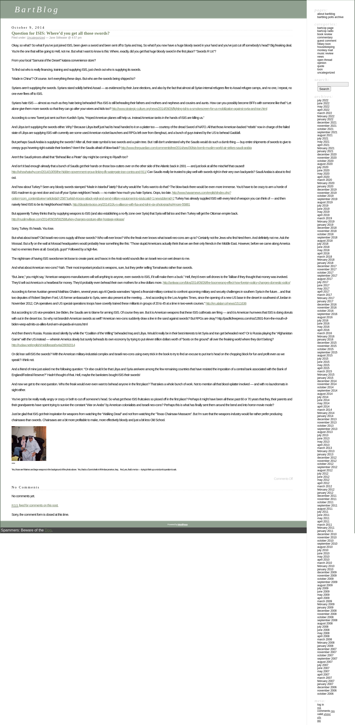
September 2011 (327, 505)
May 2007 (323, 671)
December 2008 (326, 610)
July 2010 (322, 550)
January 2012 (325, 492)
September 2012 (327, 467)
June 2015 (323, 362)
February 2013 (325, 451)
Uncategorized (36, 37)
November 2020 (326, 157)
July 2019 (322, 205)
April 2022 (323, 109)
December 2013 (326, 419)
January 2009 (325, 607)
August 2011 (325, 508)
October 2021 (325, 129)
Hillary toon (324, 44)
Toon (320, 69)
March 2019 (324, 218)
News (320, 56)
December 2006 (326, 687)
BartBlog (37, 9)
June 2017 (323, 285)
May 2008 (323, 633)
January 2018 (325, 263)
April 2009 (323, 598)
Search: (322, 79)
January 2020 (325, 186)
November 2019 (326, 192)
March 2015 (324, 371)
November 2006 (326, 690)
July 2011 (322, 511)
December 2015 (326, 342)
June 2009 (323, 591)
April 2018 (323, 253)
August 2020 (325, 164)
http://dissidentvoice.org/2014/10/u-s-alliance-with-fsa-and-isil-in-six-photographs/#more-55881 (131, 204)
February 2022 (325, 116)
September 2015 (327, 352)
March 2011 (324, 524)
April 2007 (323, 674)
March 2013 (324, 448)
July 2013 (322, 435)
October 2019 (325, 195)
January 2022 (325, 119)
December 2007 (326, 649)
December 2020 (326, 154)
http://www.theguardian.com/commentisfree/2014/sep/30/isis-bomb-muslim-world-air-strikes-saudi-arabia (186, 148)
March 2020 (324, 180)
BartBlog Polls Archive (330, 17)
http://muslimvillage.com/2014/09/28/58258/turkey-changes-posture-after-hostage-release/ (68, 219)
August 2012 (325, 470)
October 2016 (325, 310)
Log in (320, 704)
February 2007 (325, 681)
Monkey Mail (325, 50)
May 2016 (323, 326)
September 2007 (327, 658)
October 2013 (325, 425)
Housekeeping (326, 47)
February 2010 (325, 566)
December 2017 (326, 266)
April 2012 (323, 483)
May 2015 (323, 365)
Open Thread (324, 60)
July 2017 (322, 282)
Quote (320, 66)
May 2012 (323, 479)
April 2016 (323, 330)
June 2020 (323, 170)
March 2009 (324, 601)
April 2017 (323, 291)
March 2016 (324, 333)
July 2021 (322, 138)
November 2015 (326, 346)
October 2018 (325, 234)
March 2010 (324, 563)
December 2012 (326, 457)
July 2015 (322, 358)
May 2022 (323, 106)
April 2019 (323, 215)
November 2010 (326, 537)
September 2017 (327, 275)
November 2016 (326, 307)
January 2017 (325, 301)
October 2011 (325, 502)
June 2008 (323, 630)
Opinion (321, 63)
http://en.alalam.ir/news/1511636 (226, 303)
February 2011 (325, 527)
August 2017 (325, 279)
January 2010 (325, 569)
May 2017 (323, 288)
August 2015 (325, 355)
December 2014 (326, 381)
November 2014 (326, 384)
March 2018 (324, 256)
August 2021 (325, 135)
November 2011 (326, 499)
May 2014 (323, 403)
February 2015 (325, 374)
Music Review (325, 53)
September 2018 (327, 237)
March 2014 (324, 409)
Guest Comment (326, 40)
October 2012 (325, 464)
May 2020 (323, 173)
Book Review (324, 34)
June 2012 (323, 476)
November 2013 (326, 422)
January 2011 (325, 531)
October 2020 (325, 161)
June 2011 (323, 515)
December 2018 (326, 227)
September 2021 (327, 132)
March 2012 (324, 486)
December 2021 (326, 122)
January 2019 (325, 224)
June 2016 (323, 323)
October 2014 (325, 387)
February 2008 (325, 642)
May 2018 (323, 250)
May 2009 (323, 594)
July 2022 (322, 100)
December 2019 (326, 189)
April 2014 (323, 406)
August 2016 (325, 317)
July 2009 (322, 588)
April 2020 (323, 177)
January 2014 (325, 416)
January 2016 (325, 339)
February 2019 (325, 221)
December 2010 (326, 534)
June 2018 (323, 247)
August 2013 (325, 432)
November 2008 (326, 614)
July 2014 (322, 397)
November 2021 (326, 125)
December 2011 (326, 495)
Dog (48, 530)
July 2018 (322, 243)
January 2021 (325, 151)
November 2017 (326, 269)
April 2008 (323, 636)
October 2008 (325, 617)
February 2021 (325, 148)
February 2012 (325, 489)
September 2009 (327, 582)
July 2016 (322, 320)
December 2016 (326, 304)
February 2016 (325, 336)
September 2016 (327, 314)
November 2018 (326, 231)
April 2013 (323, 445)
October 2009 (325, 578)
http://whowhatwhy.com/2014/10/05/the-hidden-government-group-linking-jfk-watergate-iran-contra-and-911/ (79, 172)
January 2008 (325, 646)
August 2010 (325, 547)
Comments (326, 711)
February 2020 (325, 183)
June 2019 (323, 208)
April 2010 (323, 559)
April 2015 (323, 368)
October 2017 (325, 272)
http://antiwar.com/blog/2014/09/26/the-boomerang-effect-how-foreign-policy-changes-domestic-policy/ (226, 282)
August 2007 (325, 661)
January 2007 (325, 684)
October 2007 (325, 655)
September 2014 (327, 390)
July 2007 (322, 665)
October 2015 (325, 349)
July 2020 (322, 167)
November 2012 (326, 461)
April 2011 (323, 521)
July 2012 (322, 473)
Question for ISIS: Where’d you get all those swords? (61, 33)
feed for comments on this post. (35, 505)
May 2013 (323, 441)
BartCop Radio (325, 31)
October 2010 (325, 540)
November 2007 (326, 652)
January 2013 (325, 454)
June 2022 (323, 103)
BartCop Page (325, 28)
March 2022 (324, 113)
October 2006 (325, 693)
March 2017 (324, 294)
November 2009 (326, 575)
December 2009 (326, 572)
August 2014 (325, 393)
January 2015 (325, 377)
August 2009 (325, 585)
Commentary (325, 37)
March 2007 (324, 677)
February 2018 (325, 259)
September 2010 (327, 543)
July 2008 (322, 626)
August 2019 (325, 202)
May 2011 (323, 518)
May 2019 (323, 211)
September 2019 (327, 199)
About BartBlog (326, 13)
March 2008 (324, 639)
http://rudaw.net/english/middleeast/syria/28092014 (43, 345)
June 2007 (323, 668)
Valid (324, 714)
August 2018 (325, 240)
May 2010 (323, 556)
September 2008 (327, 620)
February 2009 (325, 604)
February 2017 (325, 298)
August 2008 (325, 623)
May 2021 (323, 141)
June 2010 (323, 553)
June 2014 (323, 400)
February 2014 (325, 413)
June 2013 (323, 438)
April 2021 (323, 145)
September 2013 (327, 429)
